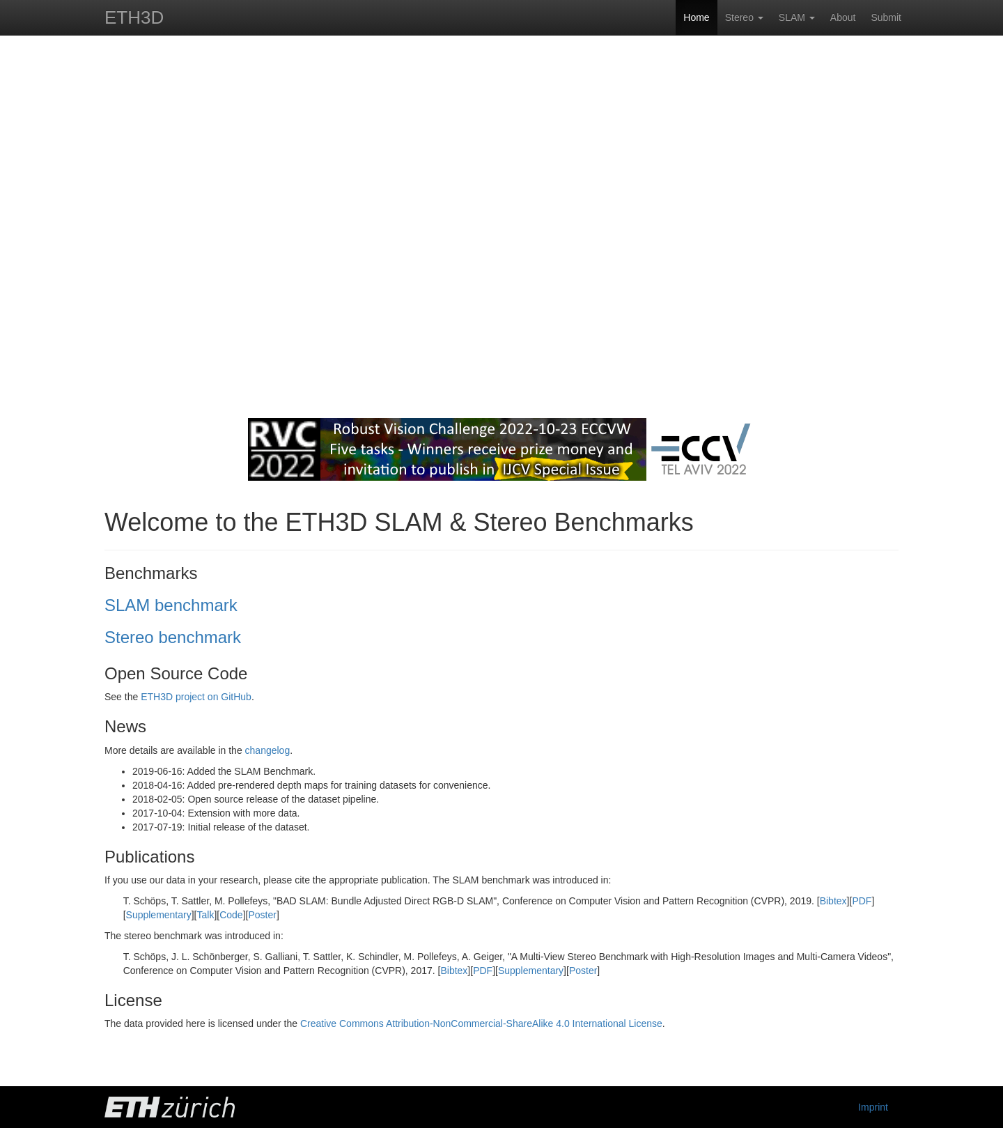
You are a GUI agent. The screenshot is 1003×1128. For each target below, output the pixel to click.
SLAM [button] (797, 17)
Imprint (873, 1107)
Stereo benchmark (172, 637)
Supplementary (159, 914)
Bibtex (833, 900)
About (843, 17)
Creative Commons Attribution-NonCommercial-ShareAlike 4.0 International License (481, 1023)
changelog (267, 750)
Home (696, 17)
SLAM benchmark (171, 605)
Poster (262, 914)
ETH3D (134, 17)
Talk (206, 914)
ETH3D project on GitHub (196, 696)
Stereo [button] (744, 17)
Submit (886, 17)
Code (230, 914)
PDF (861, 900)
